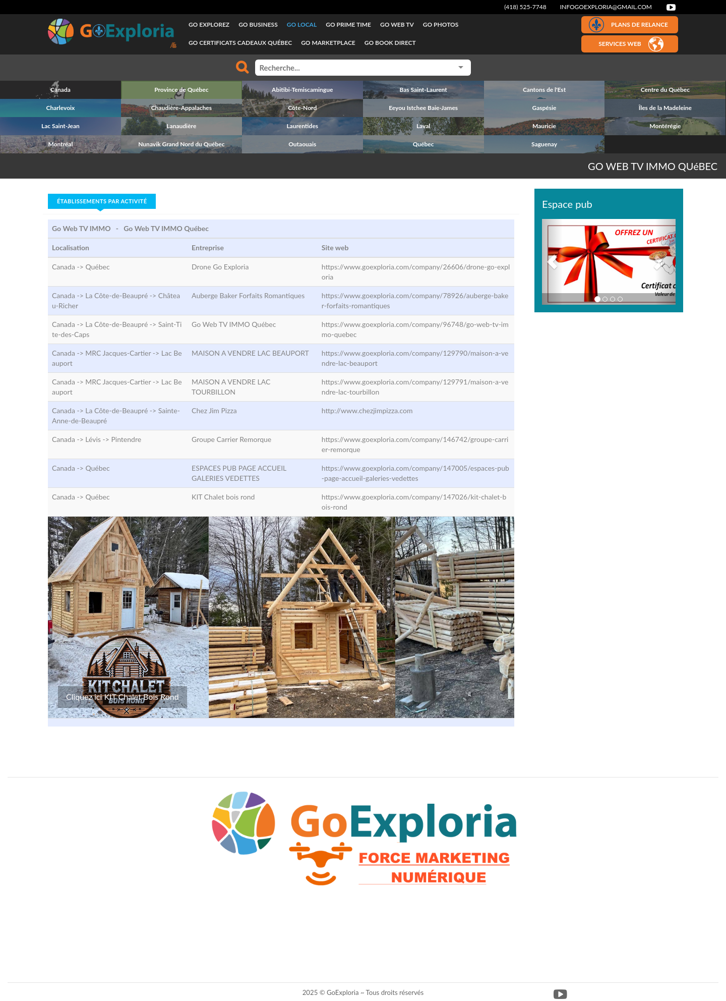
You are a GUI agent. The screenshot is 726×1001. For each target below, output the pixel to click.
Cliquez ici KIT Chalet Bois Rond (122, 696)
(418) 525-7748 (525, 7)
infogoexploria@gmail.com (606, 7)
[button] (552, 262)
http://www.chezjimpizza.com (367, 410)
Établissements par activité (102, 201)
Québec (97, 266)
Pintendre (126, 439)
